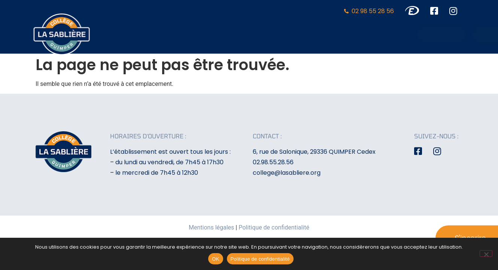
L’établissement (251, 34)
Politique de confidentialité (274, 227)
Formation (311, 34)
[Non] (486, 253)
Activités (356, 34)
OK (215, 259)
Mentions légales (211, 227)
